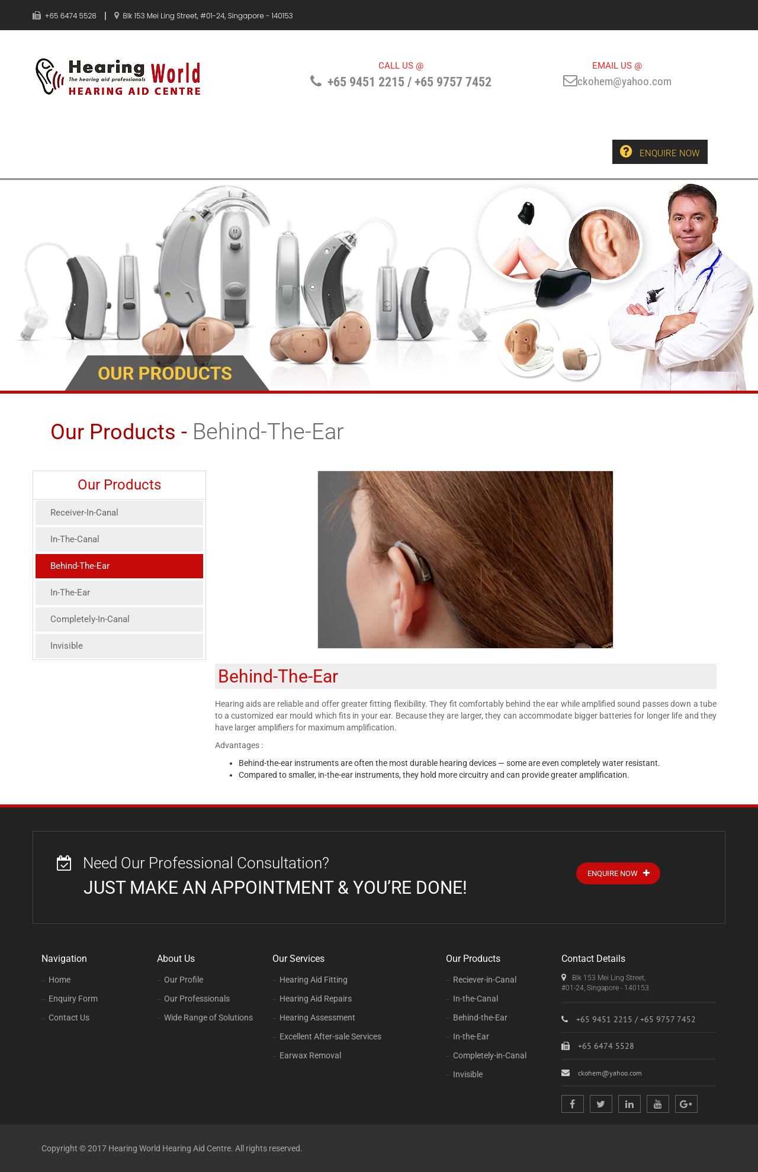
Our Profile (180, 979)
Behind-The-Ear (82, 568)
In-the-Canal (472, 998)
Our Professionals (193, 998)
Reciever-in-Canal (481, 979)
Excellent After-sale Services (326, 1036)
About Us (155, 151)
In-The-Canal (76, 540)
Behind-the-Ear (477, 1017)
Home (86, 151)
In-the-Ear (467, 1036)
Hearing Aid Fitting (310, 979)
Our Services (242, 151)
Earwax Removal (306, 1055)
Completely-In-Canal (92, 623)
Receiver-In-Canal (86, 513)
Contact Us (527, 151)
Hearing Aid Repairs (312, 998)
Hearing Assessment (313, 1017)
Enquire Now (658, 151)
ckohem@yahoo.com (617, 82)
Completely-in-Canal (486, 1055)
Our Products (341, 151)
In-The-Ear (71, 595)
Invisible (67, 651)
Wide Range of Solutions (205, 1017)
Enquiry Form (442, 151)
